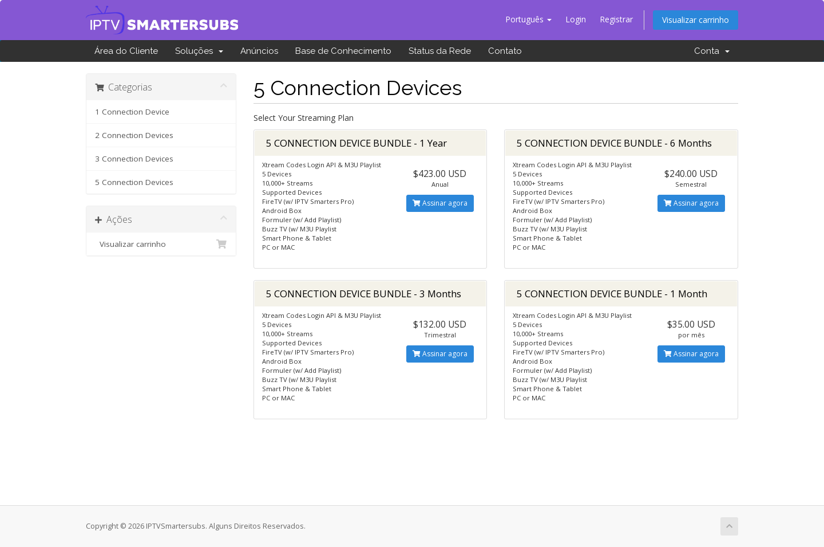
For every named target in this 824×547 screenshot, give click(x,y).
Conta (712, 51)
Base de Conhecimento (343, 51)
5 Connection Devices (134, 182)
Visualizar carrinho (695, 19)
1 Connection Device (132, 112)
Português (528, 19)
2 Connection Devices (134, 135)
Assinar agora (440, 203)
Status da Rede (440, 51)
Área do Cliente (126, 51)
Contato (505, 51)
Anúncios (259, 51)
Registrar (616, 19)
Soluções (199, 51)
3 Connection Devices (134, 159)
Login (575, 19)
